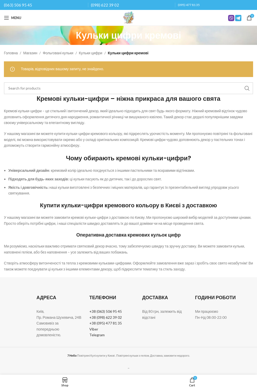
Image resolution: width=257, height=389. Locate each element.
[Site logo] (128, 17)
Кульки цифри (90, 53)
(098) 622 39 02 (105, 5)
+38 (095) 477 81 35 (105, 323)
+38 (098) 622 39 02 (105, 317)
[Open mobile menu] (12, 18)
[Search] (128, 88)
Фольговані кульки (58, 53)
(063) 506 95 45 (18, 5)
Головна (11, 53)
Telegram (97, 335)
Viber (93, 329)
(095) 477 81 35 (189, 5)
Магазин (30, 53)
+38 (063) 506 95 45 (105, 311)
